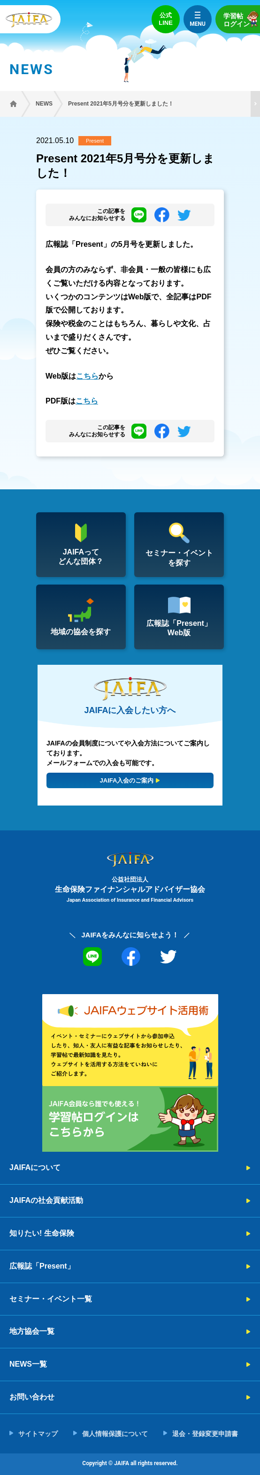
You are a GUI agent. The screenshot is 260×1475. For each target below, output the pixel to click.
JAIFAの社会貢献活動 (46, 1200)
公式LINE (166, 19)
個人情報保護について (115, 1433)
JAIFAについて (35, 1167)
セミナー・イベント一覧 (50, 1299)
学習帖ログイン (241, 19)
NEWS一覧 (28, 1364)
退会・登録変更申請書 (205, 1433)
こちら (87, 376)
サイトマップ (38, 1433)
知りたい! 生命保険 (41, 1233)
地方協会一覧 (31, 1331)
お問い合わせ (31, 1397)
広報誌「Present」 (42, 1266)
